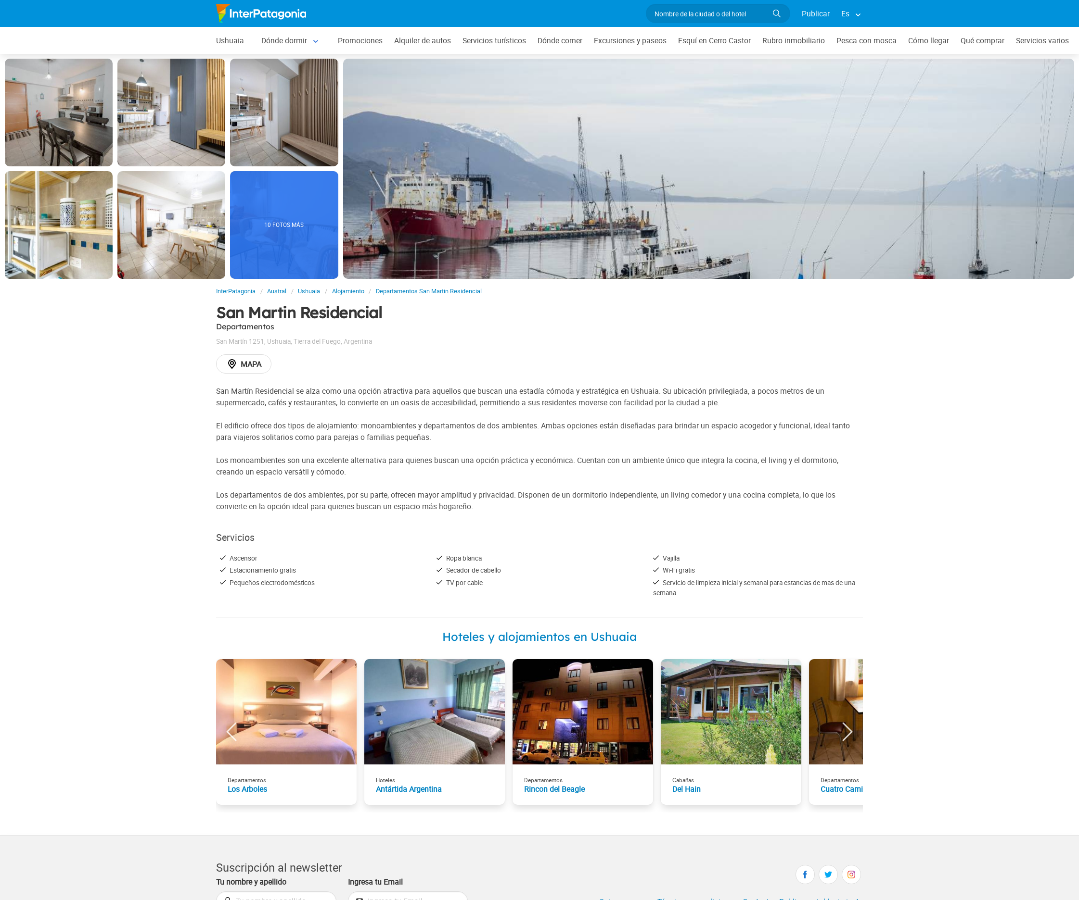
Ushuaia (230, 40)
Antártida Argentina (409, 789)
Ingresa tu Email (375, 881)
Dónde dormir (284, 40)
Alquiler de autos (422, 40)
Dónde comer (560, 40)
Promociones (360, 40)
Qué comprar (982, 40)
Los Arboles (247, 789)
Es (845, 13)
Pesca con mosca (866, 40)
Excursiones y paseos (630, 40)
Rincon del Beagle (554, 789)
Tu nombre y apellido (251, 881)
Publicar (816, 13)
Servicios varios (1042, 40)
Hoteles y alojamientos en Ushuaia (539, 636)
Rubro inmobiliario (793, 40)
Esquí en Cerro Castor (714, 40)
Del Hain (686, 789)
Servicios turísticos (494, 40)
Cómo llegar (928, 40)
